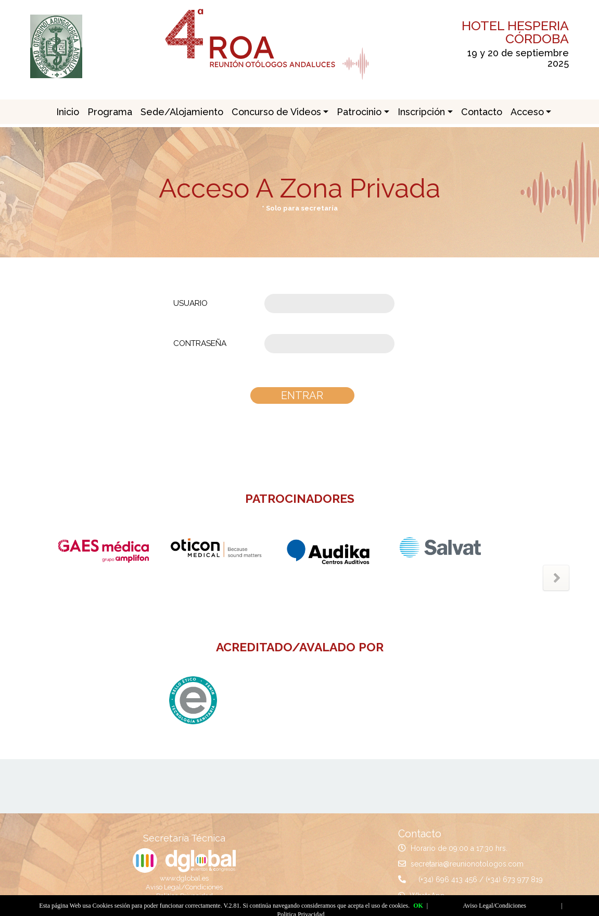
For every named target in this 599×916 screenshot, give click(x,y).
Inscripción (421, 111)
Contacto (481, 111)
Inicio (67, 111)
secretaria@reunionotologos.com (467, 864)
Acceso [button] (527, 111)
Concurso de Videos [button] (276, 111)
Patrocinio (359, 111)
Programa (109, 111)
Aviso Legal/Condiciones (184, 887)
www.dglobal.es (184, 878)
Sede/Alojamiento (182, 111)
